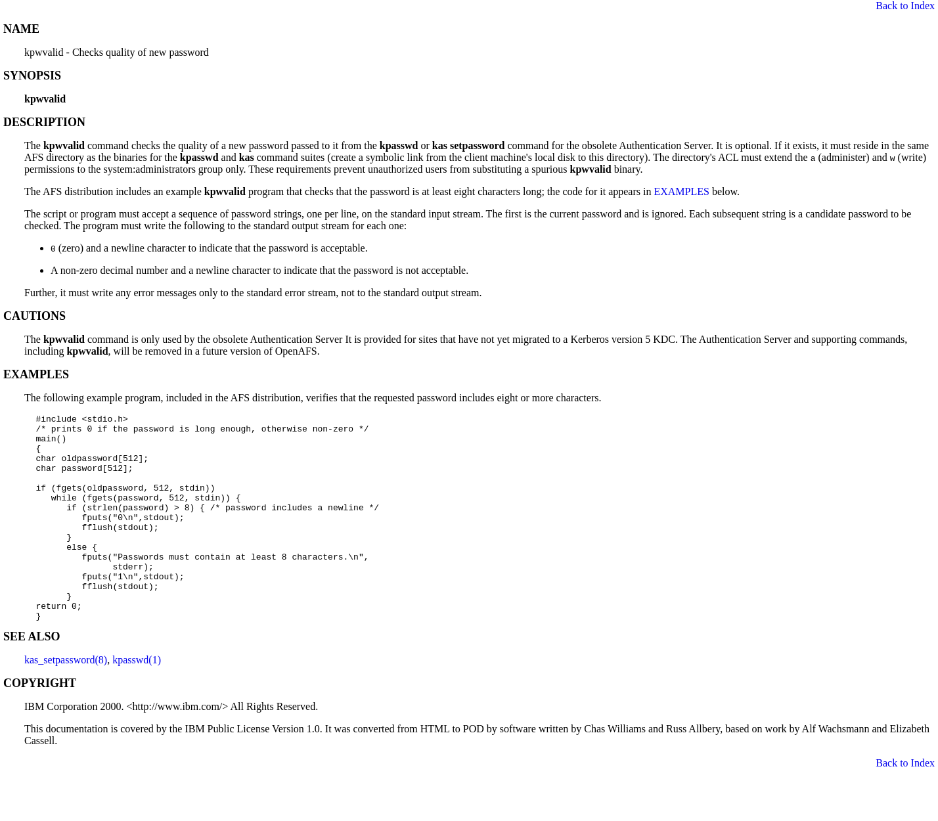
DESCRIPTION (44, 122)
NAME (21, 28)
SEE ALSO (31, 677)
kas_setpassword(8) (65, 701)
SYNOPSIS (32, 75)
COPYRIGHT (39, 724)
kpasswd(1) (136, 701)
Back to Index (905, 5)
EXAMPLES (681, 191)
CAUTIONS (34, 315)
